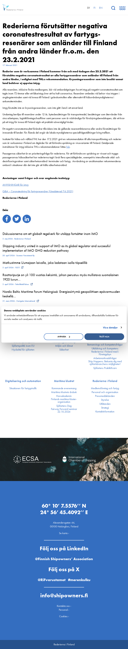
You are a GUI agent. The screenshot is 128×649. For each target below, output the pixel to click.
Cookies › (64, 616)
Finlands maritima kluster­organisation (64, 400)
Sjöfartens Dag (64, 406)
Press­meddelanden (105, 396)
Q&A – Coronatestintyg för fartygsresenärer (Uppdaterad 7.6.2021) (38, 191)
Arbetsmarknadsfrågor (105, 358)
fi (94, 8)
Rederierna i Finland (105, 380)
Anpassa (63, 336)
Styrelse (105, 400)
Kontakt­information (104, 411)
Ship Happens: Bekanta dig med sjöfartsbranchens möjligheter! (105, 362)
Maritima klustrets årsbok (64, 392)
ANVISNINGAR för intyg (15, 185)
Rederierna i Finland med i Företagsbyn (105, 353)
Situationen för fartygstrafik (23, 388)
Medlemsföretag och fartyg (105, 388)
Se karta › (64, 533)
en (100, 8)
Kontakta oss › (64, 606)
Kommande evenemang (64, 388)
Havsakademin (64, 396)
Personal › (64, 610)
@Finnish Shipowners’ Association (64, 558)
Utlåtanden (105, 404)
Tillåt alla (104, 336)
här (68, 147)
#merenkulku (79, 579)
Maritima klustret (64, 380)
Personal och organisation (105, 392)
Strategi (105, 407)
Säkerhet (64, 349)
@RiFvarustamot (52, 579)
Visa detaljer (110, 327)
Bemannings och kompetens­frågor (105, 344)
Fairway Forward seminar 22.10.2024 (64, 410)
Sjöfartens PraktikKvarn (105, 368)
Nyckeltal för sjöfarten (23, 349)
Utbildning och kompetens (105, 348)
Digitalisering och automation (23, 380)
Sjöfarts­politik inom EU (23, 345)
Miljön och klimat (64, 345)
